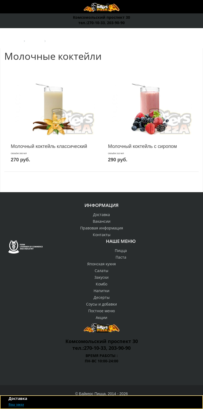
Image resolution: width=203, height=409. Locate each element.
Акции (101, 317)
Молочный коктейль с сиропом (142, 146)
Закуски (101, 277)
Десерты (102, 297)
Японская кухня (101, 263)
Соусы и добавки (101, 304)
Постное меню (101, 310)
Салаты (101, 270)
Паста (121, 257)
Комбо (101, 284)
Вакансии (101, 221)
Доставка (101, 214)
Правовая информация (101, 227)
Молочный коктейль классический (49, 146)
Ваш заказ (16, 405)
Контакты (101, 234)
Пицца (121, 250)
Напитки (101, 290)
